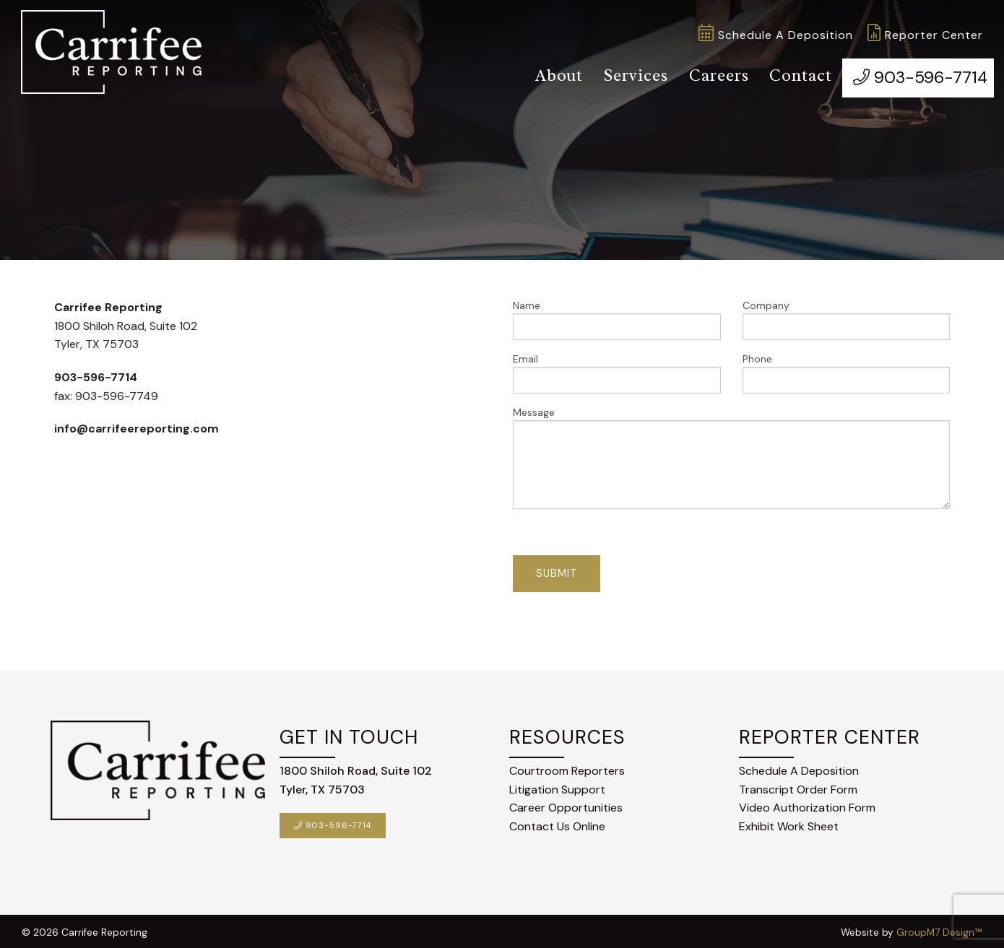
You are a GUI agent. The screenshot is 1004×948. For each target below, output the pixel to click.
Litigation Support (557, 785)
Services (628, 74)
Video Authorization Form (807, 804)
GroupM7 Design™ (939, 929)
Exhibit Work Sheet (789, 822)
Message (731, 454)
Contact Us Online (557, 822)
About (550, 74)
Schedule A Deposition (775, 35)
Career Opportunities (566, 804)
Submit (556, 570)
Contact (795, 74)
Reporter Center (925, 35)
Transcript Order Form (798, 785)
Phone (847, 370)
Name (617, 316)
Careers (713, 74)
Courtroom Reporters (567, 767)
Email (617, 370)
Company (847, 316)
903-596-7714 (916, 74)
